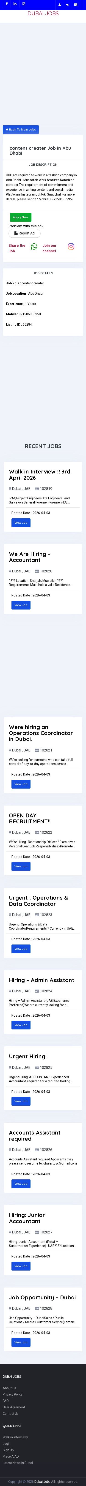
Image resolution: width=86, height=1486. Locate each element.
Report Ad (24, 233)
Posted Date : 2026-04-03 (30, 513)
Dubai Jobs (42, 1481)
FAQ (6, 1401)
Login (7, 1443)
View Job (21, 522)
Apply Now (20, 217)
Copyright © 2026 (21, 1481)
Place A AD (11, 1456)
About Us (9, 1388)
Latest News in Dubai (18, 1463)
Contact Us (11, 1413)
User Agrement (14, 1407)
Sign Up (8, 1450)
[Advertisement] (43, 77)
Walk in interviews (15, 1437)
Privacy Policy (12, 1394)
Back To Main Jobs (21, 129)
